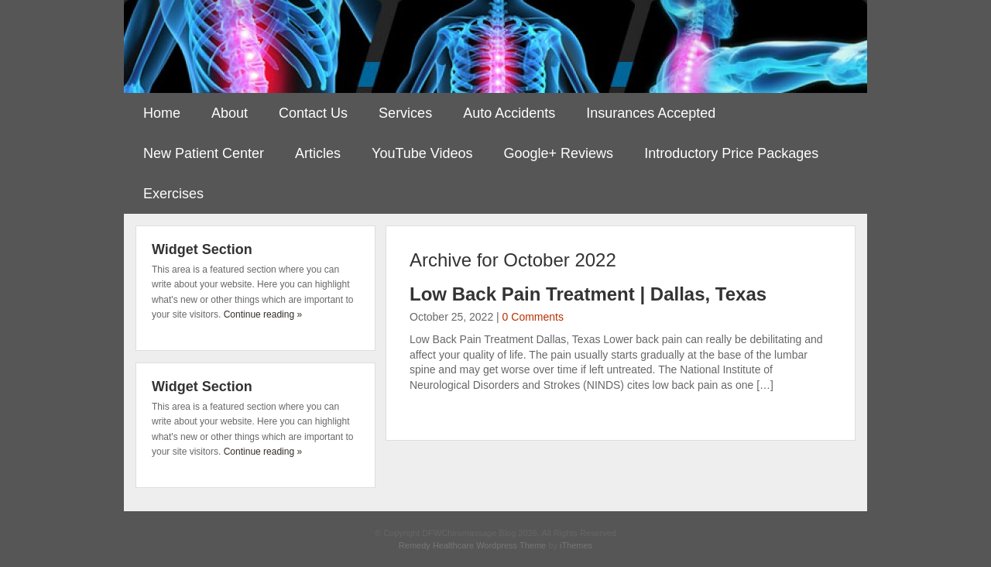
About (229, 113)
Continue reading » (263, 314)
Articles (318, 153)
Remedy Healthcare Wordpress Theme (472, 545)
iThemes (576, 545)
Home (161, 113)
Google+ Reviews (559, 153)
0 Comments (533, 317)
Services (405, 113)
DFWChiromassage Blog (495, 46)
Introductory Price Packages (731, 153)
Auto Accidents (509, 113)
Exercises (173, 193)
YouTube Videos (422, 153)
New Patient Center (203, 153)
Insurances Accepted (650, 113)
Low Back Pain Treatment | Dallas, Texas (588, 294)
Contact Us (313, 113)
